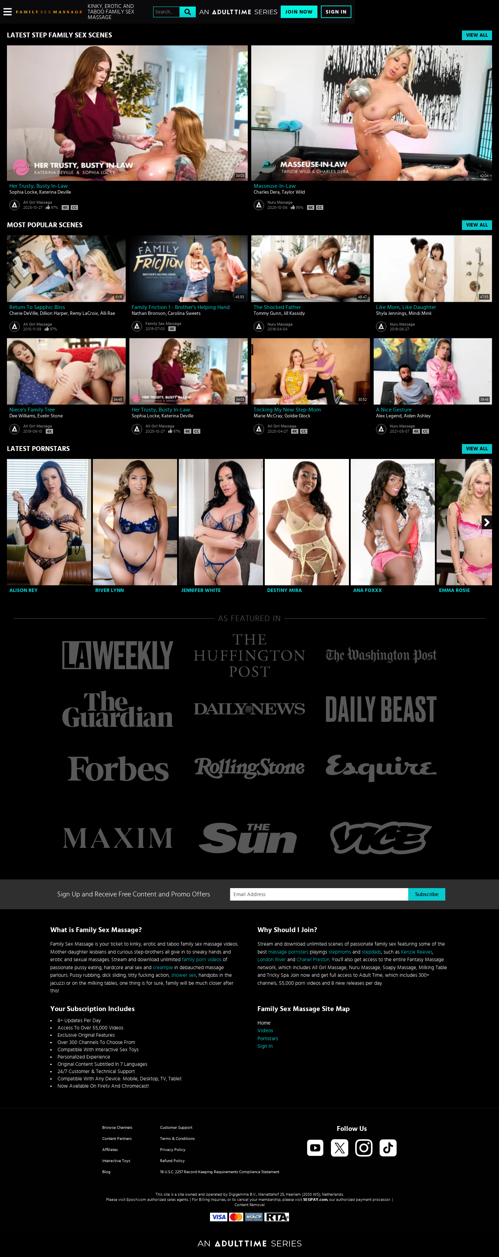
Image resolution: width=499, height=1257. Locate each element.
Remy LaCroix (84, 313)
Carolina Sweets (184, 313)
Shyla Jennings (391, 313)
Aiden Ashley (417, 416)
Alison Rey (23, 590)
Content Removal (250, 1205)
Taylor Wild (293, 192)
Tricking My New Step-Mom (287, 410)
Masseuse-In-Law (275, 186)
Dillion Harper (54, 313)
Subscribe (426, 894)
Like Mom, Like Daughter (406, 307)
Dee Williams (22, 416)
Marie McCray (268, 416)
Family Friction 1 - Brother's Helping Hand (181, 307)
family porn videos (201, 959)
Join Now (299, 12)
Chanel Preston (313, 959)
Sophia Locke (23, 192)
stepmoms (340, 952)
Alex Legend (389, 416)
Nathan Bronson (149, 313)
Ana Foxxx (367, 590)
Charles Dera (267, 192)
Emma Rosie (454, 590)
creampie (163, 967)
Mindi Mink (420, 313)
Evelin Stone (50, 416)
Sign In (336, 12)
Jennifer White (201, 590)
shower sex (183, 975)
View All (477, 35)
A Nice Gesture (394, 410)
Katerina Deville (55, 192)
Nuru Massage (280, 202)
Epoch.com (136, 1199)
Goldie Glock (297, 416)
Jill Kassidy (294, 313)
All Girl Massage (37, 202)
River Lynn (109, 590)
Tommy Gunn (267, 313)
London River (271, 959)
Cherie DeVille (23, 313)
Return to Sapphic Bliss (37, 307)
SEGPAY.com (315, 1199)
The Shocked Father (277, 307)
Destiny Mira (284, 590)
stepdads (371, 952)
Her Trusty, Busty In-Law (38, 186)
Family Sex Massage (163, 323)
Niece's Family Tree (32, 410)
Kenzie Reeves (416, 952)
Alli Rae (107, 313)
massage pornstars (288, 952)
